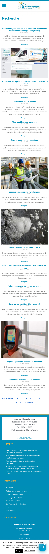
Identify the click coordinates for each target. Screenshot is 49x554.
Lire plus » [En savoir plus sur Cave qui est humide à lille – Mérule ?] (24, 318)
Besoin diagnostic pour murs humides (24, 192)
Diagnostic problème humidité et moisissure (24, 362)
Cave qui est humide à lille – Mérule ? (24, 304)
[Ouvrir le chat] (42, 547)
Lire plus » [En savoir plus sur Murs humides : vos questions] (24, 136)
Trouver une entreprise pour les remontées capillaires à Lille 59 (24, 82)
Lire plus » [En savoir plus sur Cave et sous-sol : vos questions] (24, 154)
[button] (4, 5)
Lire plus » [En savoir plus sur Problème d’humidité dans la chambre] (24, 393)
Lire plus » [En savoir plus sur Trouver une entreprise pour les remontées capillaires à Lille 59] (24, 97)
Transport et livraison (14, 494)
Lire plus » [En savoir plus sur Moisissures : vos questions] (24, 118)
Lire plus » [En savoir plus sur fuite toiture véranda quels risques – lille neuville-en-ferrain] (24, 282)
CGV (7, 507)
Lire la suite (29, 550)
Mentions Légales (13, 501)
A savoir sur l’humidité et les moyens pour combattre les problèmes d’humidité (22, 467)
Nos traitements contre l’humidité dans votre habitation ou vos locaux (23, 457)
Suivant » (28, 402)
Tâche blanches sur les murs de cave (24, 248)
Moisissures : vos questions (24, 102)
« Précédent (8, 398)
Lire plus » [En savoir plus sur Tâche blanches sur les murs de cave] (24, 261)
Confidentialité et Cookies (16, 504)
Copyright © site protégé (15, 497)
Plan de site (10, 510)
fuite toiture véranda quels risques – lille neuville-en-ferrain (24, 267)
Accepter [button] (19, 551)
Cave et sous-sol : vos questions (24, 140)
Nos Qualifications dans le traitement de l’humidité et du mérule (21, 451)
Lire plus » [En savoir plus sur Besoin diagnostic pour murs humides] (24, 206)
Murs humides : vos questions (24, 122)
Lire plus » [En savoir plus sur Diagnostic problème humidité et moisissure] (24, 375)
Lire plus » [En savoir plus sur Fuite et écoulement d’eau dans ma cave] (24, 300)
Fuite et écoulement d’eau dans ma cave (24, 286)
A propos (9, 488)
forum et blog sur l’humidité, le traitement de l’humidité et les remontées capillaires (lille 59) (24, 29)
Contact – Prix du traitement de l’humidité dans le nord (24, 472)
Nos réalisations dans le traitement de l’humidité (20, 462)
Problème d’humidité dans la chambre (24, 380)
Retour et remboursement (16, 491)
